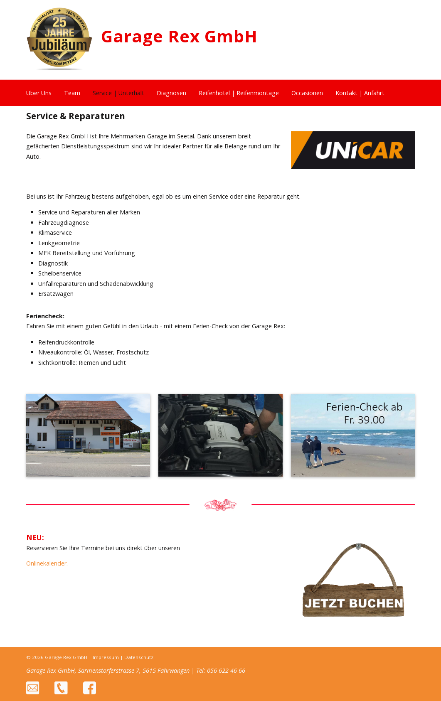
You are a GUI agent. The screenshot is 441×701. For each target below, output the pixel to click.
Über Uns (39, 93)
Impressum (106, 657)
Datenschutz (138, 657)
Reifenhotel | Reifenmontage (239, 93)
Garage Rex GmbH (179, 36)
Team (72, 93)
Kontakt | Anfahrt (359, 93)
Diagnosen (171, 93)
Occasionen (307, 93)
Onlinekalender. (47, 563)
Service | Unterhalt (118, 93)
